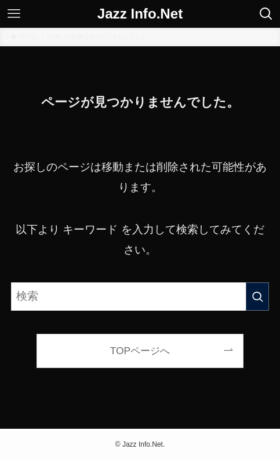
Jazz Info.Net (140, 14)
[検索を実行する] (257, 296)
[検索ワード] (139, 296)
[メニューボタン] (14, 14)
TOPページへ (140, 350)
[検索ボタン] (266, 14)
